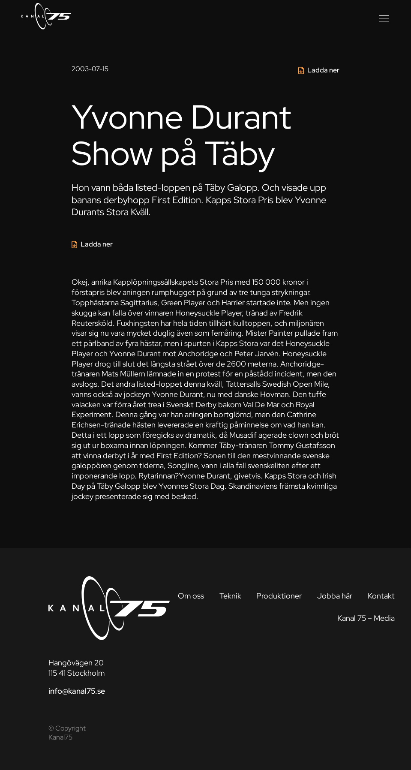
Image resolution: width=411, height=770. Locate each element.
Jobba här (334, 595)
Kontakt (381, 595)
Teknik (230, 595)
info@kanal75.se (76, 691)
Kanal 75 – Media (366, 618)
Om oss (191, 595)
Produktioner (279, 595)
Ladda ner (323, 70)
